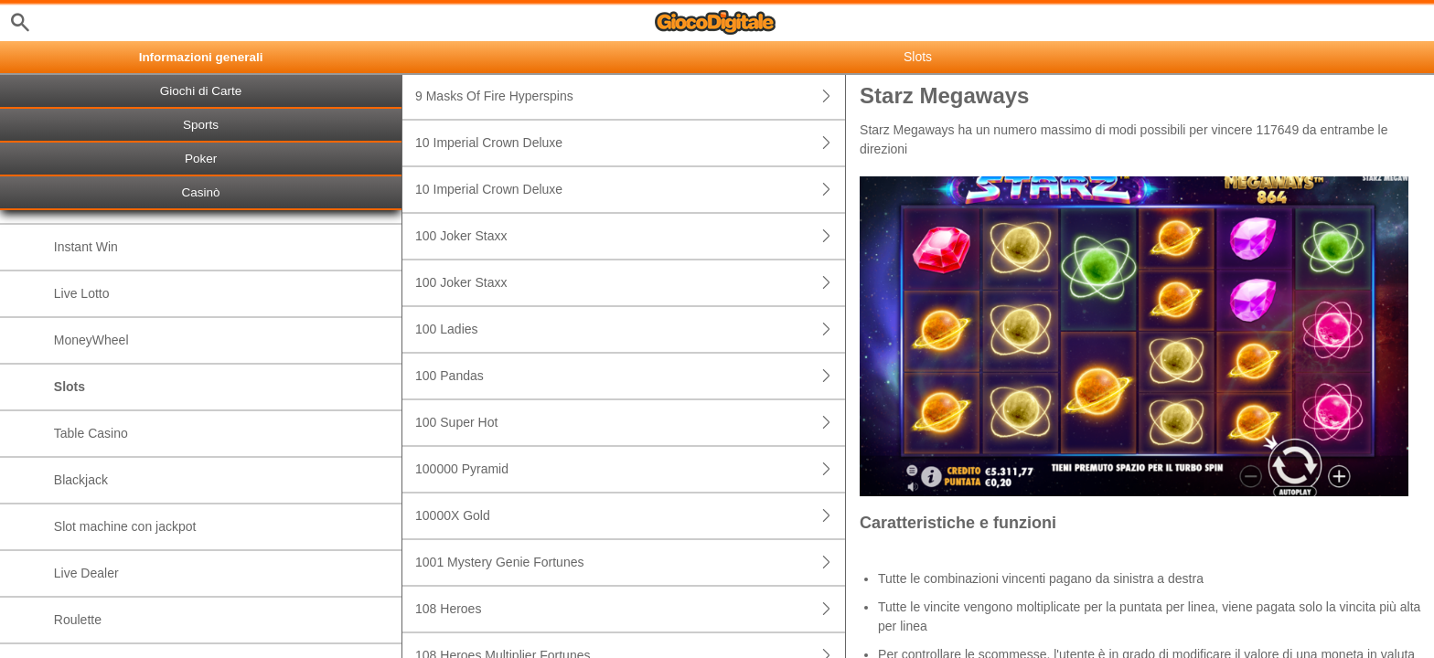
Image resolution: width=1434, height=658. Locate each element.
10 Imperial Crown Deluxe (630, 143)
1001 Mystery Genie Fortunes (630, 562)
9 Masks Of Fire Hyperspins (630, 96)
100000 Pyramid (630, 469)
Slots (69, 386)
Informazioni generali (201, 57)
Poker (201, 158)
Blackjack (81, 479)
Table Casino (91, 433)
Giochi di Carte (200, 91)
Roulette (78, 619)
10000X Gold (630, 516)
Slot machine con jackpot (125, 526)
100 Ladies (630, 329)
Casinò (201, 192)
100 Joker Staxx (630, 236)
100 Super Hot (630, 422)
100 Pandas (630, 376)
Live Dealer (86, 573)
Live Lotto (82, 293)
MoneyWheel (91, 340)
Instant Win (86, 246)
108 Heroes (630, 609)
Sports (201, 125)
